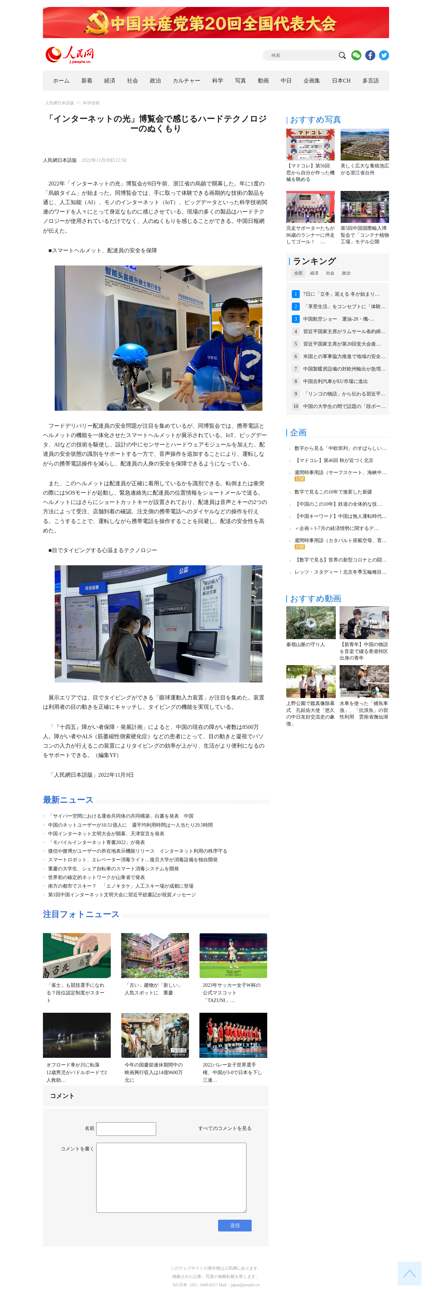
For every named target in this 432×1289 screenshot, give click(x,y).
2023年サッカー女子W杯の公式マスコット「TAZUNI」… (232, 993)
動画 (263, 81)
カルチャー (186, 81)
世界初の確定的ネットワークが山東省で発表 (96, 877)
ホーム (61, 81)
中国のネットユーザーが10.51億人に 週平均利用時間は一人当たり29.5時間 (130, 825)
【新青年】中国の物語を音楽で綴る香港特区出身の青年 (364, 651)
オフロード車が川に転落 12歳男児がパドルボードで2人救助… (76, 1072)
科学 (217, 81)
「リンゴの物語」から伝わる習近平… (344, 394)
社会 (132, 81)
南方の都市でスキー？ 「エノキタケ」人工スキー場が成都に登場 (121, 886)
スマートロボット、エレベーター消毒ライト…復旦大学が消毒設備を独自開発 (133, 859)
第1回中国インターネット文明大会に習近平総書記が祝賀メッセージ (122, 894)
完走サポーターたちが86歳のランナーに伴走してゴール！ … (310, 235)
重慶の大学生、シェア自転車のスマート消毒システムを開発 (113, 868)
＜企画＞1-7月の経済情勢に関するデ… (337, 528)
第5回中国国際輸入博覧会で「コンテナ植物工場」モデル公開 (365, 235)
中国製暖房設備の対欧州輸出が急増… (344, 369)
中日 (286, 81)
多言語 (370, 81)
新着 (86, 81)
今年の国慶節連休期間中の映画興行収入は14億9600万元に (154, 1072)
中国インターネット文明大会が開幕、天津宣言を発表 (106, 833)
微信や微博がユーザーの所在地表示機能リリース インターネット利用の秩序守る (137, 851)
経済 (109, 81)
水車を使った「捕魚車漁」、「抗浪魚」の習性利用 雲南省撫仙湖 (364, 710)
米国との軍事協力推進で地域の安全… (344, 356)
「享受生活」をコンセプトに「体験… (344, 306)
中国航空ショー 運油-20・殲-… (338, 319)
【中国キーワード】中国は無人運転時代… (341, 516)
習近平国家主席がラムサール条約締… (344, 331)
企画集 (312, 81)
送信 (235, 1225)
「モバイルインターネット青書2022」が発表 (96, 842)
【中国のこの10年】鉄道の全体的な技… (338, 504)
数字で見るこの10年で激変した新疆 (333, 492)
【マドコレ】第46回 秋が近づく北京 (334, 460)
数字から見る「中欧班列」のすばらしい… (341, 448)
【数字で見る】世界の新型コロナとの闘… (341, 560)
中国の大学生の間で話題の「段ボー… (344, 406)
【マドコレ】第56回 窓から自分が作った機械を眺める (310, 172)
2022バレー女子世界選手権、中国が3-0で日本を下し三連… (233, 1072)
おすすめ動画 (315, 598)
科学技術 (91, 103)
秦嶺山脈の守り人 (305, 644)
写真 (240, 81)
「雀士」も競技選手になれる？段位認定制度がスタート (75, 993)
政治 (155, 81)
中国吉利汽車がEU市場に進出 (335, 381)
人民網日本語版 (59, 103)
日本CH (341, 81)
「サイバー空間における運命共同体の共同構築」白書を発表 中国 (121, 816)
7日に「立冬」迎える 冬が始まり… (341, 294)
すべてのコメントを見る (225, 1128)
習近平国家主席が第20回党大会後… (342, 344)
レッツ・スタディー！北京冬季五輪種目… (341, 572)
